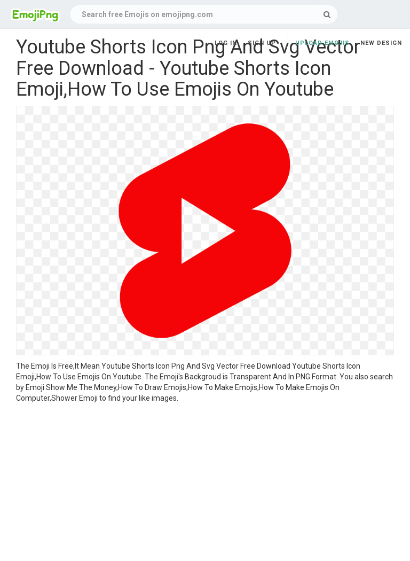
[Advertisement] (205, 483)
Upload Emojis (322, 43)
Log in (226, 43)
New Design (381, 43)
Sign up (262, 43)
